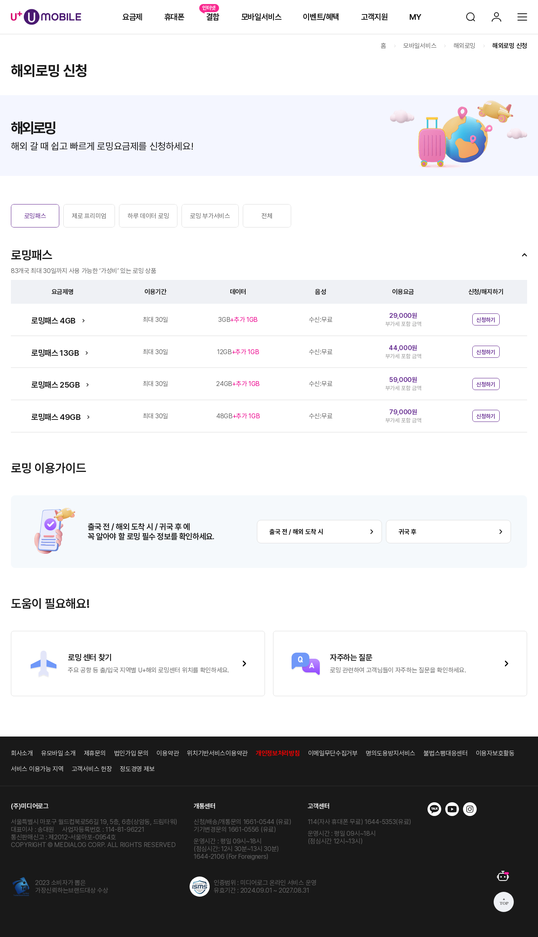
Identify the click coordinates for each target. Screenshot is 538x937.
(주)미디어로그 (30, 806)
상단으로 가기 (504, 902)
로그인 (496, 17)
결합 (212, 17)
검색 (470, 17)
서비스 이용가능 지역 (37, 769)
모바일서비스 (261, 17)
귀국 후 (407, 532)
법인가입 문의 (131, 753)
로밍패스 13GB (55, 353)
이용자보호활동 (495, 753)
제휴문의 (95, 753)
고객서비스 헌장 (92, 769)
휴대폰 (174, 17)
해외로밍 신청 (509, 46)
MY (415, 17)
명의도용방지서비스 (390, 753)
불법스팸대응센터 (445, 753)
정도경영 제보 (137, 769)
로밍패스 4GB (53, 321)
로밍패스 (35, 216)
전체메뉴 (522, 17)
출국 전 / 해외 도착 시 (296, 532)
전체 (266, 216)
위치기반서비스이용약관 (217, 753)
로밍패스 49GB (55, 417)
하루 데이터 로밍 (148, 216)
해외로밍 (464, 46)
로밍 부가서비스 (210, 216)
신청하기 (485, 320)
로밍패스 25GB (55, 385)
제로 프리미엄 (89, 216)
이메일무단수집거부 (333, 753)
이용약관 (167, 753)
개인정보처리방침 (278, 753)
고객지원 (374, 17)
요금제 (132, 17)
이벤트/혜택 (321, 17)
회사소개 (22, 753)
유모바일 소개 (58, 753)
